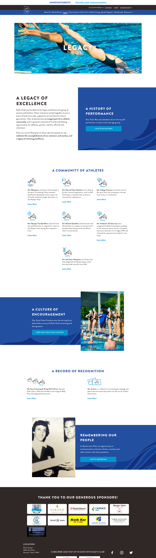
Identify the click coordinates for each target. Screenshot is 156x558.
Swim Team (84, 12)
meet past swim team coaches (50, 332)
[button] (96, 7)
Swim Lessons (73, 12)
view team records (104, 129)
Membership (119, 12)
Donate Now (125, 8)
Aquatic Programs (107, 12)
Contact (108, 8)
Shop (116, 8)
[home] (27, 10)
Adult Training (95, 12)
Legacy (65, 12)
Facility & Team (57, 12)
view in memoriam (98, 459)
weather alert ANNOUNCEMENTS (90, 2)
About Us (47, 12)
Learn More (32, 204)
